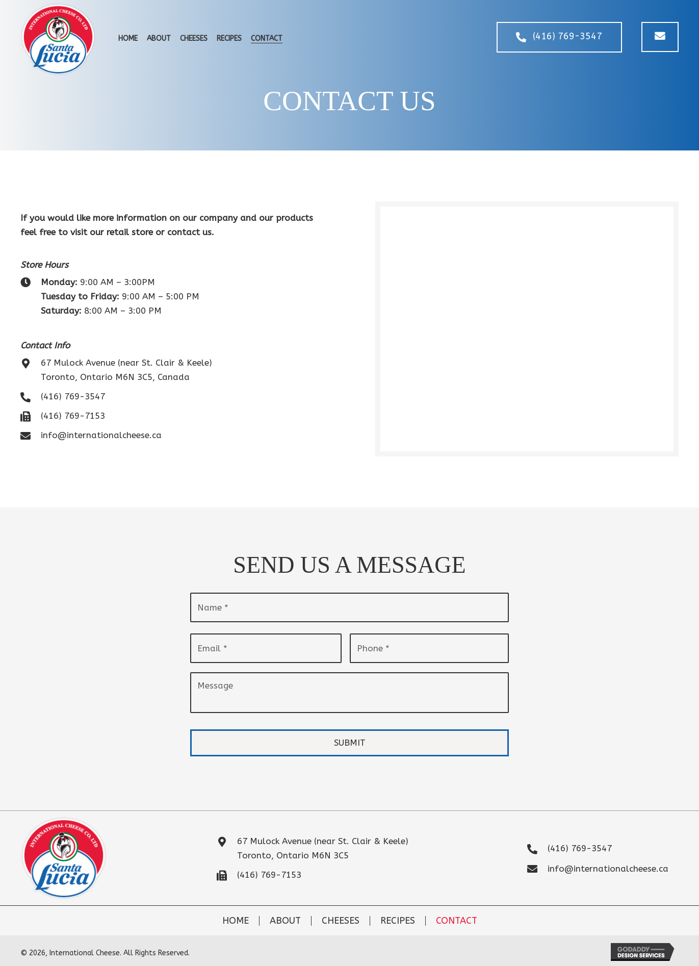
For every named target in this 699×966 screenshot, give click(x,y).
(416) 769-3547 (73, 396)
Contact (456, 915)
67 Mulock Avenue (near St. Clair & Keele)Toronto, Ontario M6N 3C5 (322, 842)
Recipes (397, 915)
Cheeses (340, 915)
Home (235, 915)
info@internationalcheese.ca (101, 435)
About (285, 915)
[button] (557, 37)
